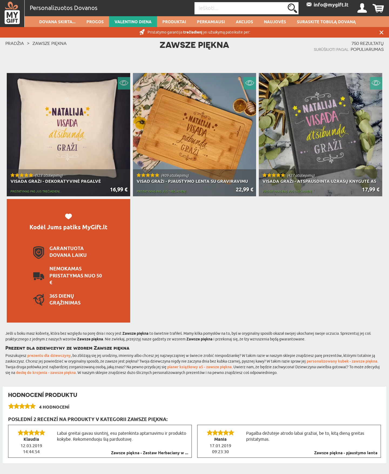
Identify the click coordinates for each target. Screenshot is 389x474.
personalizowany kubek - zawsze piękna (342, 361)
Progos (95, 22)
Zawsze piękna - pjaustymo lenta (345, 453)
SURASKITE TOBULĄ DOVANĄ (326, 22)
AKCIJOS (244, 22)
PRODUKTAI (174, 22)
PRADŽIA (14, 43)
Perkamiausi (211, 22)
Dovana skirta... (57, 22)
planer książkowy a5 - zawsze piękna (199, 367)
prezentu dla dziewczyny (49, 356)
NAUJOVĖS (275, 22)
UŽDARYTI (381, 32)
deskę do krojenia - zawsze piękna (46, 373)
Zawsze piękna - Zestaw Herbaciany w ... (149, 453)
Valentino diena (133, 22)
